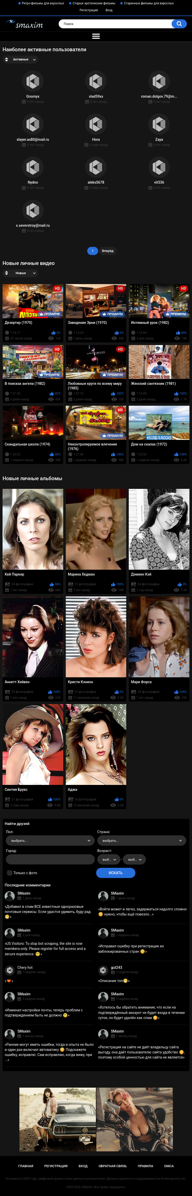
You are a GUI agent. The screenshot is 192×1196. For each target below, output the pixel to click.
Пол (9, 832)
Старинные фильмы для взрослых (149, 3)
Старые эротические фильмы (94, 3)
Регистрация (89, 10)
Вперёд (107, 251)
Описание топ (114, 981)
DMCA (169, 1166)
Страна (103, 832)
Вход (109, 10)
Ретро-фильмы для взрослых (43, 3)
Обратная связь (113, 1166)
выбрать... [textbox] (19, 841)
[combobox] (50, 840)
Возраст (104, 851)
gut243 (116, 967)
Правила (145, 1166)
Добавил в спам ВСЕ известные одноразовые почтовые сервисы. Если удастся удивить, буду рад (48, 912)
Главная (25, 1166)
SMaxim (23, 893)
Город (11, 851)
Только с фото (25, 873)
